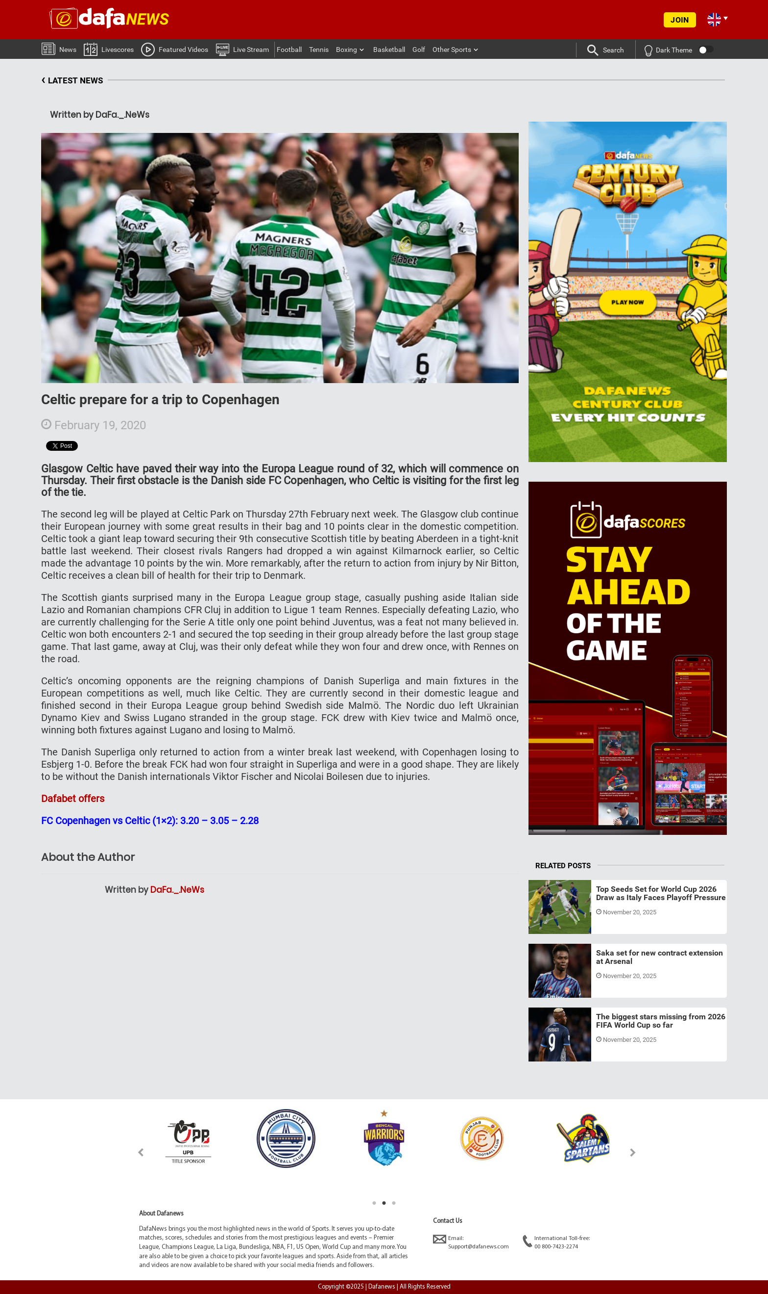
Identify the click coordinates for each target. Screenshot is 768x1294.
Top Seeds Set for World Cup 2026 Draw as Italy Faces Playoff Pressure (661, 893)
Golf (418, 49)
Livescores (109, 49)
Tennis (319, 49)
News (59, 48)
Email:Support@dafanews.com (471, 1242)
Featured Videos (174, 49)
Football (289, 49)
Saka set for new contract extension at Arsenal (659, 957)
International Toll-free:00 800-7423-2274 (556, 1242)
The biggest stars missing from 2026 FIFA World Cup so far (660, 1021)
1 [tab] (374, 1203)
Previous (135, 1152)
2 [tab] (384, 1203)
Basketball (389, 49)
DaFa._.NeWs (177, 890)
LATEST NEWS (72, 81)
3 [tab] (394, 1203)
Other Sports (451, 49)
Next (633, 1152)
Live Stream (242, 49)
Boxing (346, 49)
